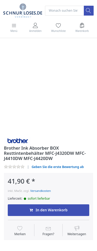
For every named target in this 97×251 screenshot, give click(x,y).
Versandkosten (40, 191)
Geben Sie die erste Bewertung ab (58, 167)
